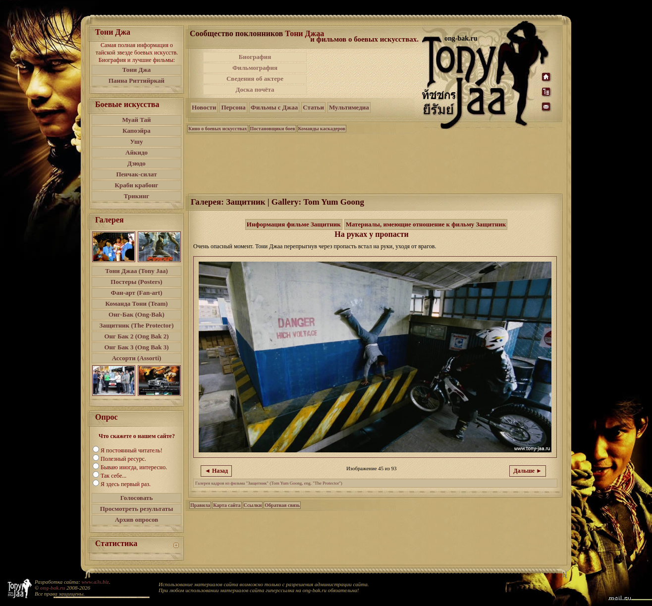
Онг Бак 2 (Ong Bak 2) (136, 336)
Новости (204, 107)
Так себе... (113, 475)
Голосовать (136, 497)
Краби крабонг (137, 185)
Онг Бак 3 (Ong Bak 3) (136, 347)
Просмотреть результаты (136, 508)
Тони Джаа (304, 33)
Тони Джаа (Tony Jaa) (136, 271)
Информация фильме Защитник (294, 224)
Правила (200, 505)
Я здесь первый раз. (126, 484)
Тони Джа (136, 69)
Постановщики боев (272, 128)
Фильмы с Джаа (274, 107)
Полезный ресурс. (123, 458)
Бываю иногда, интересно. (134, 467)
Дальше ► (527, 470)
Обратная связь (282, 505)
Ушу (136, 141)
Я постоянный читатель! (132, 450)
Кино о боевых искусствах (217, 128)
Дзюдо (136, 163)
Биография (255, 56)
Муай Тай (136, 119)
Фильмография (254, 67)
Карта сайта (226, 505)
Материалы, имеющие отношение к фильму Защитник (426, 224)
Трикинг (136, 196)
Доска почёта (254, 89)
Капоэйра (136, 130)
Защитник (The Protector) (137, 325)
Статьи (313, 107)
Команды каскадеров (321, 128)
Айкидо (136, 152)
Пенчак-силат (136, 174)
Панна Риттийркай (136, 80)
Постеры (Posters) (136, 281)
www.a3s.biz (95, 582)
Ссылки (253, 505)
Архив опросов (137, 519)
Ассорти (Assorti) (137, 358)
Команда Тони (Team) (136, 303)
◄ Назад (216, 470)
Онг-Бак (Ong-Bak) (136, 314)
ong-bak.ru (52, 588)
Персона (233, 107)
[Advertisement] (365, 73)
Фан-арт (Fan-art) (137, 292)
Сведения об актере (254, 78)
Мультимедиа (349, 107)
